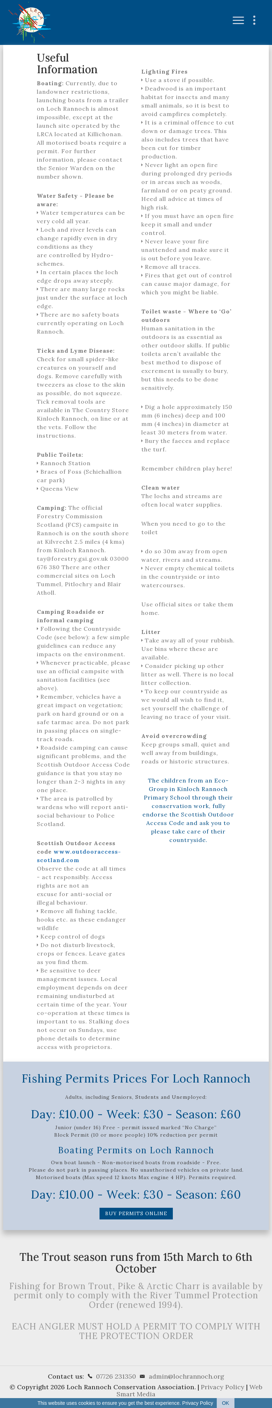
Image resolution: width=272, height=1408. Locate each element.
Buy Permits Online (136, 1213)
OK (225, 1403)
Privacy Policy (222, 1387)
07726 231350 (116, 1376)
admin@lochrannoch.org (186, 1376)
